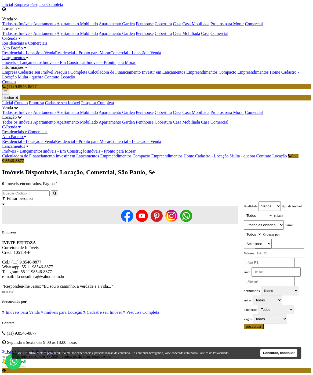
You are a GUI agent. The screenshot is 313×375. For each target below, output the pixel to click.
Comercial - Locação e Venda (135, 53)
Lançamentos (15, 57)
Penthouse (145, 23)
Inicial (7, 4)
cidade (278, 216)
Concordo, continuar (279, 353)
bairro (289, 225)
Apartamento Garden (117, 23)
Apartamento (44, 23)
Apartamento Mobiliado (77, 23)
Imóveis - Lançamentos (22, 62)
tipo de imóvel (292, 206)
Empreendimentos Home (258, 72)
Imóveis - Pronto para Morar (111, 62)
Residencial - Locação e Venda (28, 53)
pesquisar (253, 326)
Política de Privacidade (213, 353)
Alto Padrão (14, 48)
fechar (11, 98)
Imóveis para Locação (61, 312)
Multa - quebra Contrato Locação (46, 77)
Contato (9, 82)
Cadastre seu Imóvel (35, 72)
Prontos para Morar (227, 23)
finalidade (250, 206)
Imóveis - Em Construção (64, 62)
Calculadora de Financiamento (114, 72)
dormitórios (252, 291)
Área (247, 272)
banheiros (250, 310)
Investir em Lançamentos (163, 72)
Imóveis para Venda (21, 312)
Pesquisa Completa (46, 4)
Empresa (21, 4)
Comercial (254, 23)
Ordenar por (271, 234)
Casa (177, 23)
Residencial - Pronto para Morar (82, 53)
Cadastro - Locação (211, 156)
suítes (248, 300)
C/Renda (11, 38)
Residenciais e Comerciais (25, 43)
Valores (249, 253)
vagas (248, 319)
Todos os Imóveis (17, 23)
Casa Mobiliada (195, 23)
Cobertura (163, 23)
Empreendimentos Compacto (211, 72)
